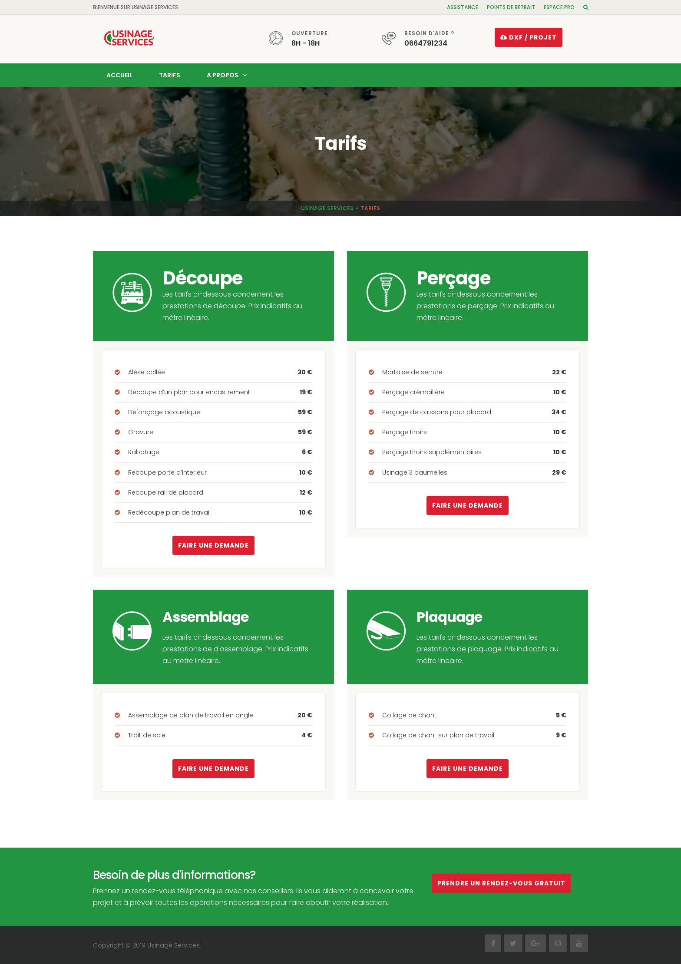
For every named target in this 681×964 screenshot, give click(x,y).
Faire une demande (213, 545)
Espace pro (559, 7)
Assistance (462, 7)
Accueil (119, 74)
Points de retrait (511, 7)
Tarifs (169, 74)
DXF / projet (528, 37)
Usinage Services (327, 207)
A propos (222, 74)
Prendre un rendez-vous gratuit (501, 882)
